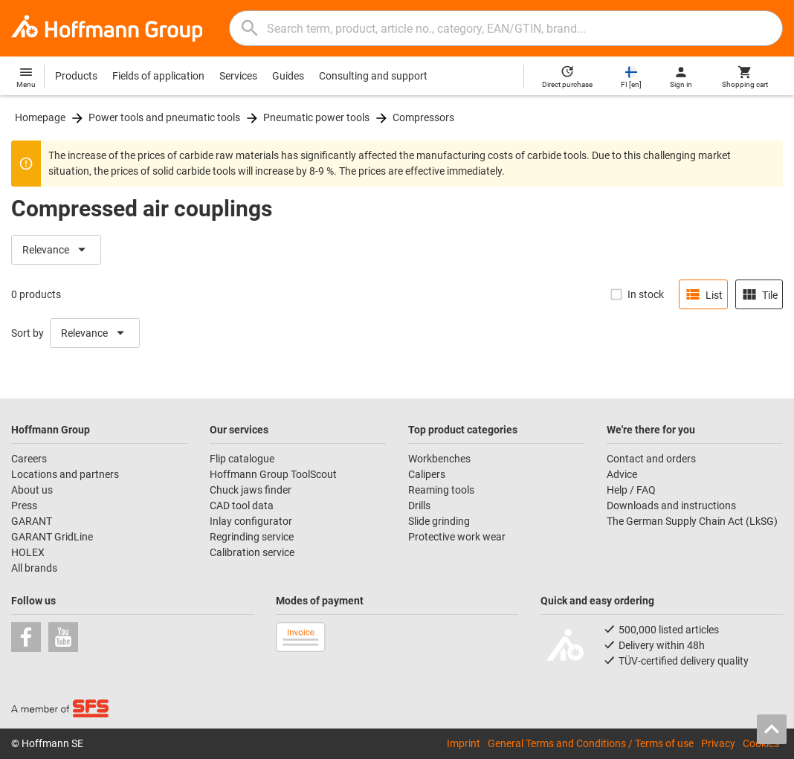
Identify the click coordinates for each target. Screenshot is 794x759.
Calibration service (252, 552)
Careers (29, 459)
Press (24, 505)
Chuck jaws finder (250, 490)
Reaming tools (441, 490)
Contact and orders (651, 459)
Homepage (40, 117)
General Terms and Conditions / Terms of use (591, 743)
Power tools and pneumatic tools (164, 117)
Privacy (718, 743)
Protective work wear (457, 537)
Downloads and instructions (671, 505)
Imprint (463, 743)
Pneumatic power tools (316, 117)
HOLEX (28, 552)
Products (76, 76)
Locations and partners (65, 474)
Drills (419, 505)
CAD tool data (242, 505)
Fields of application (158, 76)
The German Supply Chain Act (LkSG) (692, 521)
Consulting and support (373, 76)
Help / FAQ (631, 490)
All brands (34, 568)
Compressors (423, 117)
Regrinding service (252, 537)
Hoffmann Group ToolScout (273, 474)
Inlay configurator (251, 521)
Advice (622, 474)
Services (238, 76)
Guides (288, 76)
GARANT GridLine (52, 537)
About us (32, 490)
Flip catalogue (242, 459)
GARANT (31, 521)
